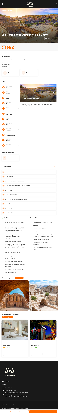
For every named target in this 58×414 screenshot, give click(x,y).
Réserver (43, 411)
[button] (4, 66)
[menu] (56, 4)
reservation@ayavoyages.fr (11, 390)
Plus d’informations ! (15, 411)
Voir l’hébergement (8, 354)
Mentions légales (24, 408)
